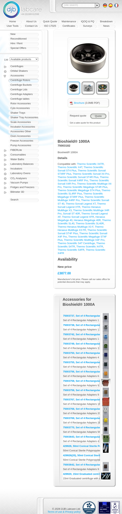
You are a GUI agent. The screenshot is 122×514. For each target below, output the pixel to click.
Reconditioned (18, 38)
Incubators (16, 168)
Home (12, 21)
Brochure (77, 102)
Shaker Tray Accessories (24, 117)
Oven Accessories (20, 136)
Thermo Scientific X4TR (90, 163)
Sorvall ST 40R (71, 213)
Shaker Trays (17, 112)
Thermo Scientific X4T (70, 167)
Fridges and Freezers (22, 187)
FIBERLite (16, 150)
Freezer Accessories (21, 140)
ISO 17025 (50, 25)
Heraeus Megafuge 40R (87, 220)
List (6, 59)
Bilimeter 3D (17, 191)
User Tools (12, 25)
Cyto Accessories (20, 108)
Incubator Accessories (22, 126)
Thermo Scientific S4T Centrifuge (76, 243)
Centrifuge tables (19, 98)
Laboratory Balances (21, 163)
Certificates (68, 25)
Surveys (87, 25)
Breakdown (106, 21)
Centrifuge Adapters (21, 94)
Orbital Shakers (19, 70)
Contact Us (31, 25)
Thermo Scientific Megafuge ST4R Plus (85, 187)
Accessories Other (20, 131)
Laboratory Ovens (20, 173)
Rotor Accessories (20, 103)
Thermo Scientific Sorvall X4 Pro (91, 173)
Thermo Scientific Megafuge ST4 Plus (79, 190)
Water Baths (17, 159)
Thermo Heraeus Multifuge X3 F (75, 226)
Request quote (78, 115)
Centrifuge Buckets (21, 84)
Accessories (17, 75)
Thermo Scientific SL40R (90, 223)
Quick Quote (50, 21)
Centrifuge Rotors (20, 80)
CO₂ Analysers (18, 178)
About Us (31, 21)
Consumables (18, 154)
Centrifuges (16, 66)
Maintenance (69, 21)
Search (14, 199)
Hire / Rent (16, 43)
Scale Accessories (20, 122)
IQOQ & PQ (87, 21)
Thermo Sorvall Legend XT (81, 203)
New (12, 34)
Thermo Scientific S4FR (71, 249)
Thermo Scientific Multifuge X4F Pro (84, 239)
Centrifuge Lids (18, 89)
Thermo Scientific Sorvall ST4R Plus (78, 177)
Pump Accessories (20, 145)
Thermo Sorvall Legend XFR (78, 216)
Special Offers (18, 48)
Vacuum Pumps (19, 182)
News (106, 25)
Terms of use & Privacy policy (64, 511)
